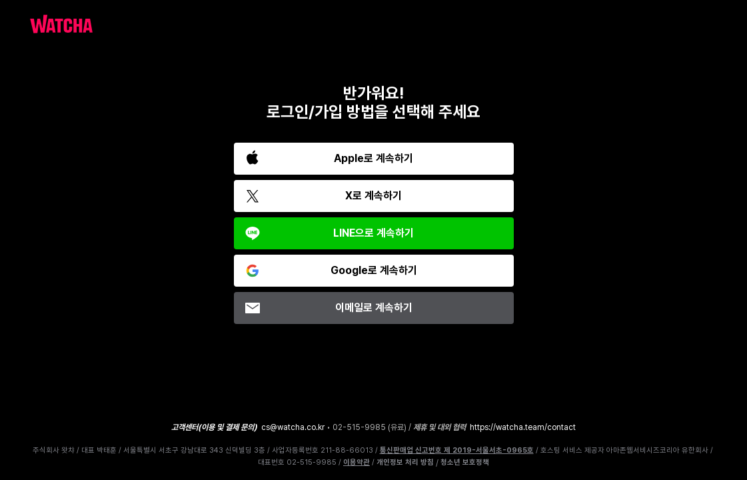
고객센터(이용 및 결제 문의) (214, 427)
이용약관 (356, 462)
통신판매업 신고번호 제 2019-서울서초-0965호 (457, 450)
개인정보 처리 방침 (405, 463)
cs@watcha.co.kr (293, 427)
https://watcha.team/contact (523, 427)
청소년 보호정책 (464, 463)
